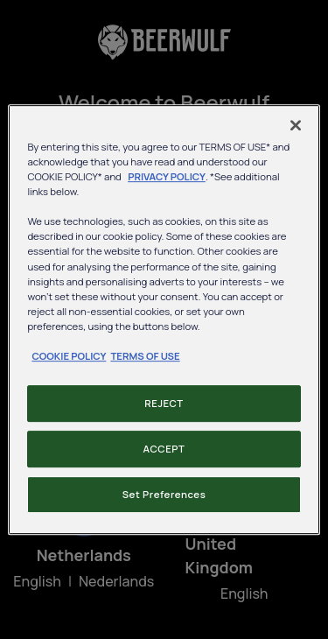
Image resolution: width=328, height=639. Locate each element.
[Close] (295, 125)
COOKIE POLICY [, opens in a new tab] (68, 355)
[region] (163, 319)
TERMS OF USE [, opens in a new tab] (144, 355)
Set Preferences (164, 494)
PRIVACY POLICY (167, 176)
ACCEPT (164, 448)
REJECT (163, 403)
